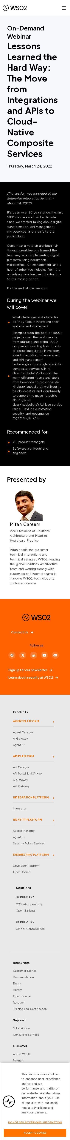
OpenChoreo (22, 872)
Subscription (21, 1028)
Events (17, 983)
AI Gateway (20, 738)
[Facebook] (11, 655)
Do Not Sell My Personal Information (35, 1123)
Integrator (19, 808)
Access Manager (24, 830)
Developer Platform (26, 865)
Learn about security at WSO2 (33, 677)
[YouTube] (44, 655)
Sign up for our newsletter (30, 670)
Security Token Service (28, 843)
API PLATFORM (23, 756)
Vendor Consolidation (30, 928)
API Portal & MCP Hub (27, 773)
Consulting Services (26, 1034)
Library (17, 989)
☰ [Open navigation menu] (63, 7)
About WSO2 (22, 1054)
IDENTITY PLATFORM (27, 819)
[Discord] (55, 655)
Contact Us (22, 632)
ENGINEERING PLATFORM (31, 854)
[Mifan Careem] (35, 524)
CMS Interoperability (29, 904)
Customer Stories (24, 970)
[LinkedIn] (33, 655)
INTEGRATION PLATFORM (31, 797)
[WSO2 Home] (15, 8)
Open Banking (25, 910)
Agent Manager (23, 732)
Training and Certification (30, 1008)
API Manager (21, 767)
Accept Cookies (35, 1134)
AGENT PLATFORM (26, 721)
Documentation (23, 977)
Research (19, 1002)
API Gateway (21, 786)
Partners (18, 1060)
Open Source (22, 996)
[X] (22, 655)
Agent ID (19, 744)
